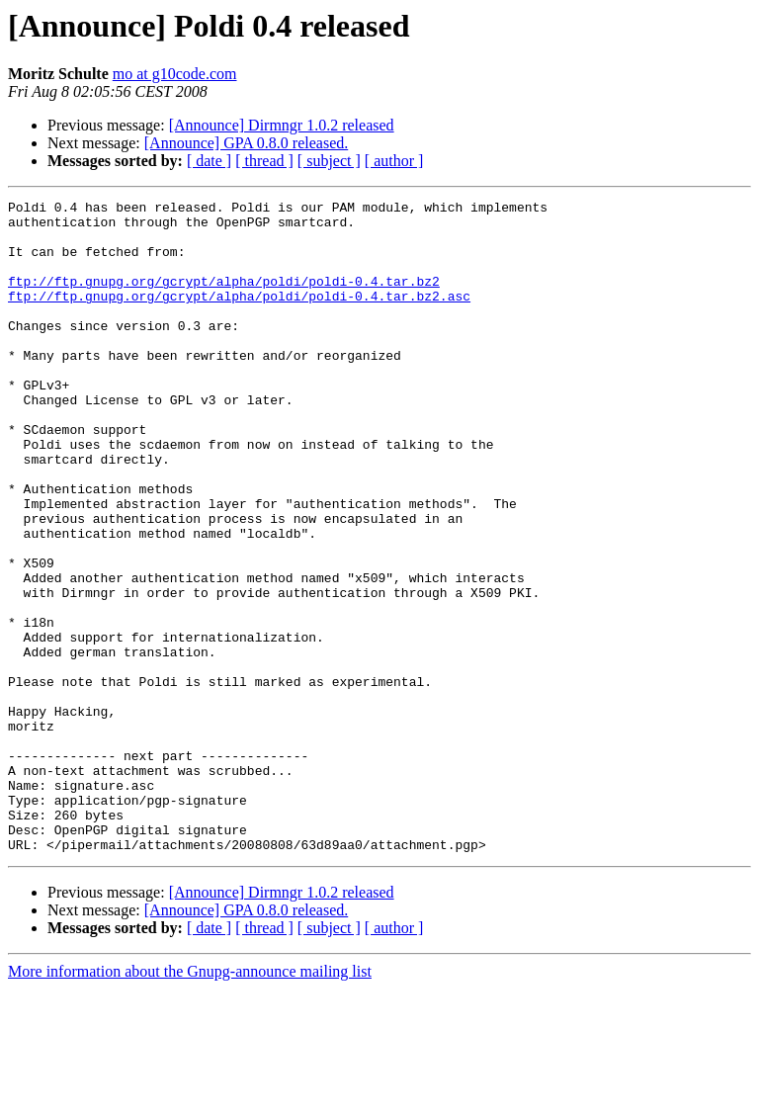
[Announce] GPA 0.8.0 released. (246, 142)
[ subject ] (329, 160)
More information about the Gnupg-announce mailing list (190, 1101)
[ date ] (209, 160)
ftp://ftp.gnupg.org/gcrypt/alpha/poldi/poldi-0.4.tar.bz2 (224, 298)
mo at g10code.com (175, 73)
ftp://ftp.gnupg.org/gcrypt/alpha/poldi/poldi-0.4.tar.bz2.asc (239, 316)
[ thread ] (264, 160)
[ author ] (394, 160)
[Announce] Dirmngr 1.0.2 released (281, 125)
